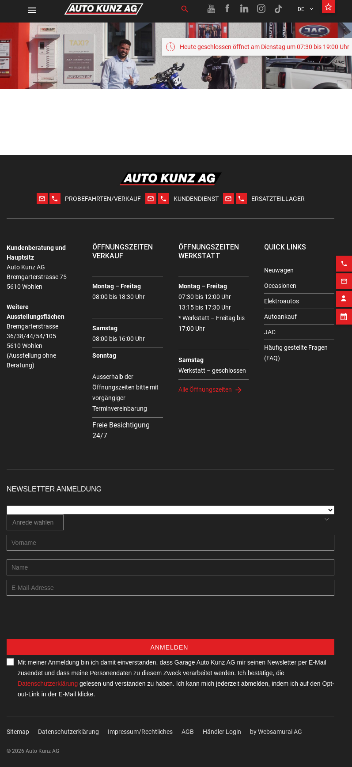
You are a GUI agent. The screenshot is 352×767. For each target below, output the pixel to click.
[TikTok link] (278, 8)
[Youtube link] (211, 8)
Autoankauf (280, 316)
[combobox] (35, 522)
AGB (188, 731)
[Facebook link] (227, 8)
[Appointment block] (344, 310)
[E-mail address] (170, 588)
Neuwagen (279, 270)
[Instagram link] (261, 8)
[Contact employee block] (344, 292)
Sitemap (18, 731)
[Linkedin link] (244, 8)
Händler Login (222, 731)
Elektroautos (281, 301)
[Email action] (344, 275)
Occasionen (280, 285)
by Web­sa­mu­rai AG (276, 731)
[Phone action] (344, 257)
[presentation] (74, 622)
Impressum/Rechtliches (140, 731)
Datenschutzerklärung (48, 683)
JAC (270, 332)
